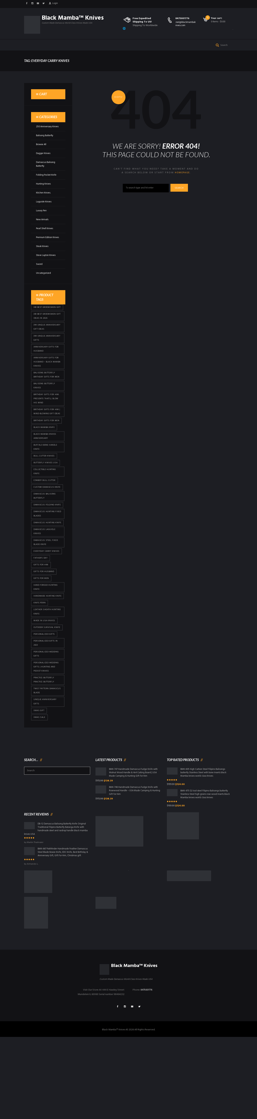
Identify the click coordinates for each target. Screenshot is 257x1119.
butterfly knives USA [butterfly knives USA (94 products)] (46, 497)
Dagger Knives (43, 165)
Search (180, 200)
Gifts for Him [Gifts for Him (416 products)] (41, 619)
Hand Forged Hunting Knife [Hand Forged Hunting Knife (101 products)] (46, 643)
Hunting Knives (44, 195)
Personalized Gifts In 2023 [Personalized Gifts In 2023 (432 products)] (46, 711)
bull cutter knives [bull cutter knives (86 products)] (44, 490)
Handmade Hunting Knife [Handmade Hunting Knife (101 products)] (45, 654)
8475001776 (182, 19)
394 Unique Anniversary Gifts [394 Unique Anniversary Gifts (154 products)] (48, 360)
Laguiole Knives (44, 213)
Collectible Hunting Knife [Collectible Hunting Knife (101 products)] (45, 507)
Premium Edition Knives (45, 251)
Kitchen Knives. (44, 204)
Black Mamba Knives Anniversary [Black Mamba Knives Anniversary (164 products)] (46, 469)
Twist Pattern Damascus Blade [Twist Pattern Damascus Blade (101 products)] (44, 762)
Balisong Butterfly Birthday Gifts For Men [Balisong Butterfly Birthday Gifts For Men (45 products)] (47, 399)
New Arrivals (42, 231)
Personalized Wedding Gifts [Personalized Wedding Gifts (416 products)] (47, 723)
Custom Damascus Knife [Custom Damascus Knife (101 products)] (45, 526)
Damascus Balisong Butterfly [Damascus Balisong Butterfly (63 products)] (46, 537)
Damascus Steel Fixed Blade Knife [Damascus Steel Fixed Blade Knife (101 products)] (46, 595)
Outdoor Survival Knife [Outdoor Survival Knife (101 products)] (45, 692)
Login (57, 4)
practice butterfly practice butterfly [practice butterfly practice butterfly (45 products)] (45, 750)
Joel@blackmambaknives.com (185, 23)
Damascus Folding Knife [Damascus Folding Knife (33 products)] (45, 549)
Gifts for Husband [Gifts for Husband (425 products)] (45, 626)
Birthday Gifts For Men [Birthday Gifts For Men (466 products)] (47, 452)
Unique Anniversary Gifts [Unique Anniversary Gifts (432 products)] (45, 774)
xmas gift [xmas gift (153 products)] (39, 783)
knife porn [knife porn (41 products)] (40, 664)
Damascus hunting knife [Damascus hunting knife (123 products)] (45, 572)
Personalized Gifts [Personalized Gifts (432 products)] (45, 701)
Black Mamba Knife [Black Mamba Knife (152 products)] (45, 459)
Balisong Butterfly (45, 147)
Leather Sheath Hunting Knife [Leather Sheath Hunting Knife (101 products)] (47, 673)
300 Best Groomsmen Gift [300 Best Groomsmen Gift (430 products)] (46, 325)
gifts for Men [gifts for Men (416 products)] (42, 633)
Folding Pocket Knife (47, 186)
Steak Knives (43, 261)
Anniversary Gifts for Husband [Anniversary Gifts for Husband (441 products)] (47, 371)
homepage (182, 184)
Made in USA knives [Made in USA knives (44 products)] (45, 682)
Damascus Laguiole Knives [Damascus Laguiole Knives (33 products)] (45, 584)
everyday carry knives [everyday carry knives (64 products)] (47, 605)
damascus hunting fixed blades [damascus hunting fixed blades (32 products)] (45, 560)
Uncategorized (44, 288)
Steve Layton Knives (47, 270)
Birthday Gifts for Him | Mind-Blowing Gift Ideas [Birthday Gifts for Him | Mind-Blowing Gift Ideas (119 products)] (47, 441)
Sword (39, 279)
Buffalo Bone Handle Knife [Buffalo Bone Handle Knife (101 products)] (46, 481)
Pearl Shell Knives (45, 240)
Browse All (41, 156)
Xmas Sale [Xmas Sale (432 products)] (40, 790)
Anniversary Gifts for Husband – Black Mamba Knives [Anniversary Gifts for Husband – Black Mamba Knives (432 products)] (47, 385)
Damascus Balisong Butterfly (46, 176)
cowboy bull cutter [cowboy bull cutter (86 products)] (45, 516)
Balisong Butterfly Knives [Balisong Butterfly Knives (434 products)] (45, 411)
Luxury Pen (41, 222)
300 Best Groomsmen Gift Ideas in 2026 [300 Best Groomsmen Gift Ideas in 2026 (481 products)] (46, 337)
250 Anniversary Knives (48, 138)
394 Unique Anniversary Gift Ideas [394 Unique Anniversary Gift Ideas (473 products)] (48, 348)
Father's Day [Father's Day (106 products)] (41, 612)
